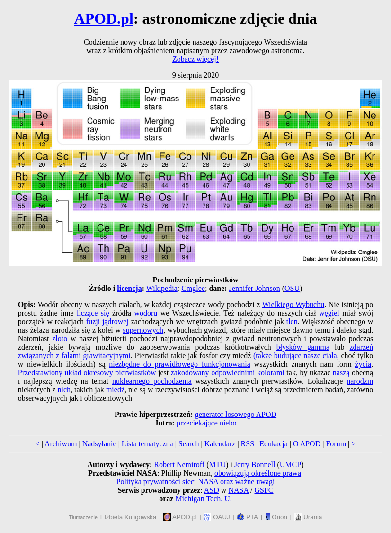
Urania (308, 517)
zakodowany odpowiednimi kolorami (227, 373)
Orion (276, 517)
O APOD (306, 444)
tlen (292, 321)
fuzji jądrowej (107, 321)
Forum (336, 444)
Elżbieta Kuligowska (128, 517)
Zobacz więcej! (195, 59)
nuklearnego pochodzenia (152, 381)
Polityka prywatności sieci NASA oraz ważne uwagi (195, 482)
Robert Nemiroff (179, 465)
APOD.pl (103, 18)
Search (188, 444)
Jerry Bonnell (254, 465)
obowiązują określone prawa (257, 473)
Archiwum (60, 444)
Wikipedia (162, 288)
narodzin (360, 381)
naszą (341, 373)
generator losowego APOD (235, 414)
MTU (217, 465)
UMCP (290, 465)
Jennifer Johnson (254, 288)
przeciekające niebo (207, 423)
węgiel (329, 313)
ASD (211, 490)
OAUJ (217, 517)
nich (64, 390)
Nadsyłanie (99, 444)
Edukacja (273, 444)
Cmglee (193, 288)
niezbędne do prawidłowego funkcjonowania (179, 364)
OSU (292, 288)
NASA (238, 490)
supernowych (143, 330)
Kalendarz (220, 444)
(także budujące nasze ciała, (296, 356)
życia (363, 364)
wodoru (145, 313)
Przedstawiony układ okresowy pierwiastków (87, 373)
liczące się (93, 313)
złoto (59, 338)
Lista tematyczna (147, 444)
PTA (247, 517)
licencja (129, 288)
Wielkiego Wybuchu (293, 304)
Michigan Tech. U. (203, 499)
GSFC (264, 490)
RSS (247, 444)
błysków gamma (302, 347)
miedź (115, 390)
